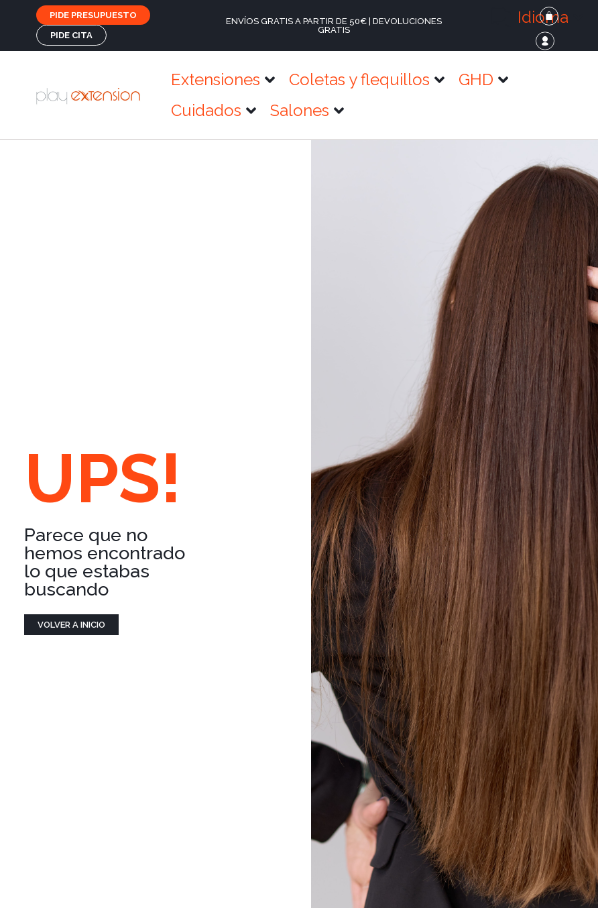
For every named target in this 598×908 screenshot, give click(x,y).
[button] (537, 17)
